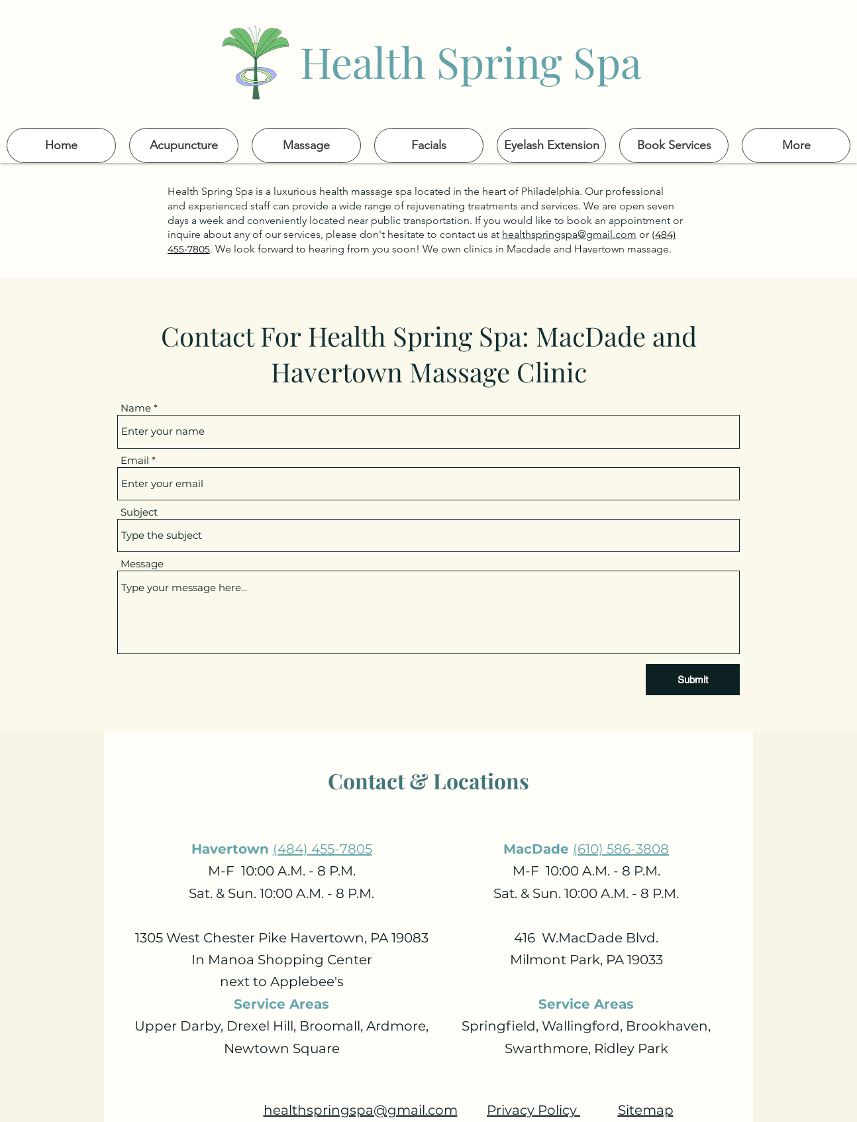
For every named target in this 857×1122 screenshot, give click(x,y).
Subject (139, 512)
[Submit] (693, 679)
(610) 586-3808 (621, 849)
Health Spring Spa (471, 61)
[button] (796, 145)
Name (136, 408)
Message (142, 564)
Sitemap (646, 1110)
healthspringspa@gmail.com (569, 234)
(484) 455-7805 (322, 849)
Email (135, 460)
